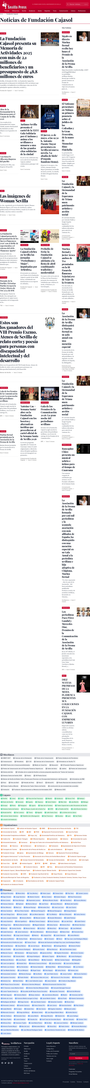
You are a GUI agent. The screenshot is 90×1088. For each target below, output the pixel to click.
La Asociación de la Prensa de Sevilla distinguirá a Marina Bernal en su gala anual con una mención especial (68, 330)
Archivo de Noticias (29, 1071)
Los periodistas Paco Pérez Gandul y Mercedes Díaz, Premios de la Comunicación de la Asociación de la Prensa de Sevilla (70, 630)
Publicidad (72, 1069)
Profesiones (82, 11)
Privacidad (66, 1082)
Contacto (49, 1061)
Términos (79, 1082)
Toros (54, 11)
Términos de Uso (51, 1056)
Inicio (1, 14)
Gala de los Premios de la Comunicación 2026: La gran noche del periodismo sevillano (9, 396)
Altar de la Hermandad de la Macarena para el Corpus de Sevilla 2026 (7, 114)
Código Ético (50, 1048)
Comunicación (63, 11)
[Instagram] (8, 1063)
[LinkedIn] (12, 1063)
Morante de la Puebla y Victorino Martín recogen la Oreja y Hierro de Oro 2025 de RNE (8, 286)
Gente (40, 11)
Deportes (47, 11)
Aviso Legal (49, 1058)
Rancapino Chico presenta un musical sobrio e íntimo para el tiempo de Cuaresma (68, 459)
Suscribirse (78, 1058)
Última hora (15, 11)
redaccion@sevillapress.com (20, 1083)
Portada (6, 11)
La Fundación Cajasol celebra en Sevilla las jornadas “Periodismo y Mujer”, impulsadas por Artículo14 (28, 259)
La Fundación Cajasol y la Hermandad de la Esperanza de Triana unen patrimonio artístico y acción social (68, 197)
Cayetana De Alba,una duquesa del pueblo (8, 159)
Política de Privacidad (52, 1051)
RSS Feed (27, 1073)
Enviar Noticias (73, 1074)
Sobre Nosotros (51, 1046)
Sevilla (24, 11)
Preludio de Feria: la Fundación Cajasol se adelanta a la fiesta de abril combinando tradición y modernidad (48, 260)
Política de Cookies (52, 1053)
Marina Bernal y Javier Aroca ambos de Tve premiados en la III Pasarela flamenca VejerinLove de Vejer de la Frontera (68, 265)
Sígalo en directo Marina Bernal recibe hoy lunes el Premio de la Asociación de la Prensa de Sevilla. (68, 51)
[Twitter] (5, 1063)
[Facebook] (2, 1063)
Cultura (73, 11)
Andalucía (32, 11)
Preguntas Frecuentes (75, 1071)
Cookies (72, 1082)
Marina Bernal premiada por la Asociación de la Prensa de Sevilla (7, 438)
